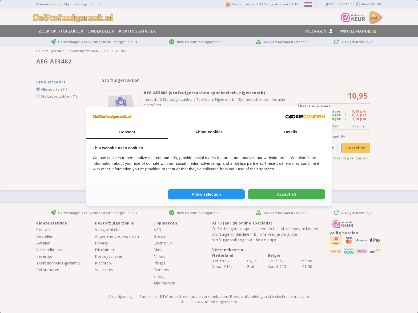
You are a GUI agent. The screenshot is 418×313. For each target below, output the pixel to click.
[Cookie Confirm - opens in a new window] (305, 116)
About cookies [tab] (209, 132)
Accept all (286, 194)
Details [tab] (290, 132)
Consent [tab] (127, 132)
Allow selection (206, 194)
